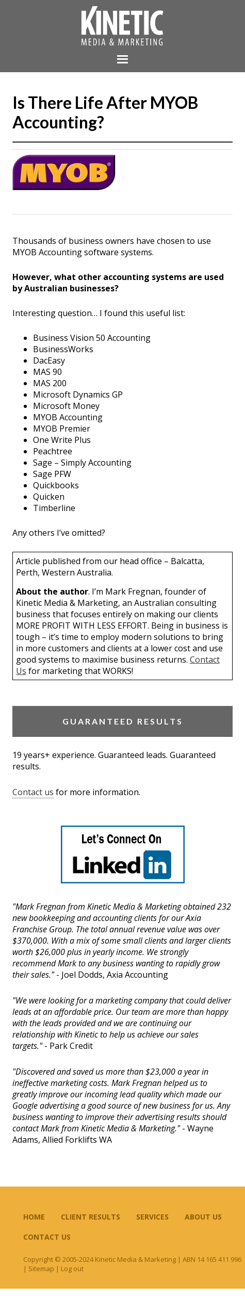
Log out (72, 1268)
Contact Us (47, 1237)
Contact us (33, 792)
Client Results (90, 1217)
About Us (203, 1217)
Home (34, 1217)
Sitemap (41, 1268)
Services (152, 1217)
